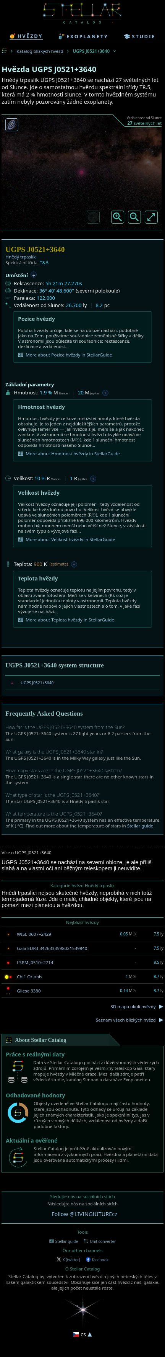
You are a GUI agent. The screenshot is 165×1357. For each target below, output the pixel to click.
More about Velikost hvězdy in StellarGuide (66, 539)
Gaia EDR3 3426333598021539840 (52, 948)
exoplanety (83, 36)
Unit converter (100, 1241)
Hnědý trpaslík (20, 257)
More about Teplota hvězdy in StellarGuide (66, 620)
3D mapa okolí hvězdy (132, 1006)
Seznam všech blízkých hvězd (126, 1020)
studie (139, 36)
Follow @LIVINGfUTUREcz (84, 1214)
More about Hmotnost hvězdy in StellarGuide (69, 453)
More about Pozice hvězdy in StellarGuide (65, 355)
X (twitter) (68, 1259)
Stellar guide (140, 826)
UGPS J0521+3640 (37, 682)
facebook (97, 1259)
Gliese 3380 (28, 991)
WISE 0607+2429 (34, 934)
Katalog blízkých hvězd (39, 51)
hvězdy (26, 36)
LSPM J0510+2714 (35, 962)
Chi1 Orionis (29, 976)
